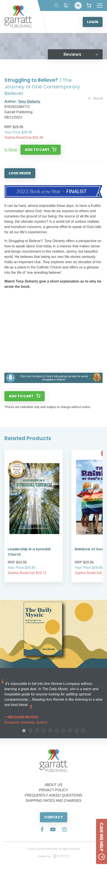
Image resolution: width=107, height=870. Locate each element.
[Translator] (66, 5)
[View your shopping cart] (88, 5)
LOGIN (92, 21)
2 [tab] (30, 730)
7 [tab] (63, 730)
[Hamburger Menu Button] (100, 5)
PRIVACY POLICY (53, 790)
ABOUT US (53, 785)
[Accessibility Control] (78, 5)
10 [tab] (83, 730)
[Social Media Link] (42, 830)
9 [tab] (76, 730)
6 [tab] (57, 730)
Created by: (53, 856)
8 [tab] (70, 730)
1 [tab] (24, 730)
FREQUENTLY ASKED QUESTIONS (53, 795)
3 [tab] (37, 730)
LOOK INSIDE (20, 173)
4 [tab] (43, 730)
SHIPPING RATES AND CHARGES (53, 801)
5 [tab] (50, 730)
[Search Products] (56, 5)
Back (95, 98)
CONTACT (53, 817)
